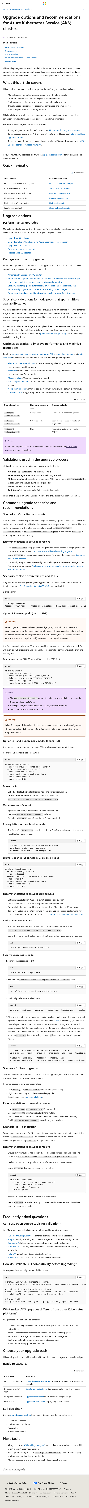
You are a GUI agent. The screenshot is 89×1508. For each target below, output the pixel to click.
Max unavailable (15, 377)
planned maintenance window (25, 354)
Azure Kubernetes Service (20, 9)
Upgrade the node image (19, 245)
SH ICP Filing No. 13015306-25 (17, 1489)
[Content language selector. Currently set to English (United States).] (17, 1483)
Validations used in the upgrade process (21, 57)
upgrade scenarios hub (53, 154)
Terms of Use (57, 1496)
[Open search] (86, 3)
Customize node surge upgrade (22, 249)
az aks (56, 1020)
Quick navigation (12, 51)
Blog (72, 1493)
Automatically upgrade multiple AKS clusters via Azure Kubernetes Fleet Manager (44, 278)
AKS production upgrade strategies (64, 130)
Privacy (67, 1489)
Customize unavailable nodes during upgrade (52, 551)
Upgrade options (11, 54)
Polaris (11, 1253)
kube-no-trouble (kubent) (19, 1235)
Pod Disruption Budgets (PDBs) (33, 586)
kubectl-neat (13, 1257)
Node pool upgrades (57, 203)
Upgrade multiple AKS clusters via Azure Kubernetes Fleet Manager (38, 241)
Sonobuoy (12, 1243)
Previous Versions (61, 1493)
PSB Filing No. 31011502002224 (46, 1489)
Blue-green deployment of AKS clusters (65, 914)
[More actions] (83, 9)
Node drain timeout (17, 388)
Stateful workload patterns (59, 188)
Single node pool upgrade (59, 208)
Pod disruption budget (18, 381)
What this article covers (14, 47)
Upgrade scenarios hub (58, 198)
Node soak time (15, 392)
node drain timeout (65, 354)
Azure (5, 9)
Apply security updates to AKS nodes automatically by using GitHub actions (41, 293)
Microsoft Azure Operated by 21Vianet (20, 1493)
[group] (44, 605)
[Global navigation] (2, 3)
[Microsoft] (44, 3)
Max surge (12, 370)
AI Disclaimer (45, 1493)
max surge (44, 354)
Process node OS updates (19, 252)
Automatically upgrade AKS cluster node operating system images (37, 289)
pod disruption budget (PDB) (53, 333)
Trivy (10, 1239)
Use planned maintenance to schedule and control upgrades (35, 282)
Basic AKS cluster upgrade (59, 193)
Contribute (9, 1496)
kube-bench (13, 1246)
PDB (51, 354)
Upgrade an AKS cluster (18, 238)
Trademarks (70, 1496)
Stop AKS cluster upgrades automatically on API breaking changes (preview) (42, 285)
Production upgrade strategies (61, 183)
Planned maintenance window (21, 363)
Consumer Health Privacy (37, 1496)
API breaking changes (33, 1445)
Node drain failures (33, 1097)
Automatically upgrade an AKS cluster (25, 274)
